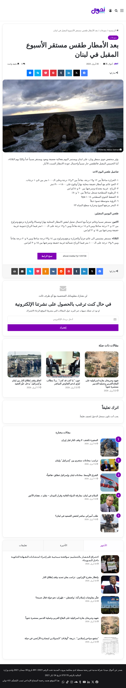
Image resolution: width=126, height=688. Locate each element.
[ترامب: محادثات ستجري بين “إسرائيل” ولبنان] (109, 465)
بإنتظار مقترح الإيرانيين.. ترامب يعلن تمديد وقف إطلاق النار (70, 578)
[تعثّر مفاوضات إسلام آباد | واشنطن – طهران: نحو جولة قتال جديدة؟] (109, 606)
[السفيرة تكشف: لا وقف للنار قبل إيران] (109, 448)
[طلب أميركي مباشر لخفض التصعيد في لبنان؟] (109, 523)
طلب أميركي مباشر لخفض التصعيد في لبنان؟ (76, 516)
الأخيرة (63, 545)
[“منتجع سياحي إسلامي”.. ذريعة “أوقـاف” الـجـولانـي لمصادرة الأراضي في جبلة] (109, 647)
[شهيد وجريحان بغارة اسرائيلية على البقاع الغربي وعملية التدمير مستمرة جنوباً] (101, 365)
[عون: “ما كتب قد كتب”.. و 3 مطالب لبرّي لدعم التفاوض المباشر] (63, 365)
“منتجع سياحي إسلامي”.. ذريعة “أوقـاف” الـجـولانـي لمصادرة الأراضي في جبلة (61, 639)
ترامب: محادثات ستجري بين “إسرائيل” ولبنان (76, 460)
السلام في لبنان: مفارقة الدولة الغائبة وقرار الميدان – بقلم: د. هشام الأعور (63, 495)
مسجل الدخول (98, 416)
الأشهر (103, 545)
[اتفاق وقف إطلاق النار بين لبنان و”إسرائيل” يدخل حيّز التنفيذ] (24, 365)
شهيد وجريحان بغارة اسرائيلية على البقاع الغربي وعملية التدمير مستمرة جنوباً (101, 383)
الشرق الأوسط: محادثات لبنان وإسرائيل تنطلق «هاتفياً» (72, 475)
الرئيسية (113, 30)
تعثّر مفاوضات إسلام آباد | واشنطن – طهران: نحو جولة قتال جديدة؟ (66, 598)
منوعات (103, 30)
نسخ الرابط (47, 256)
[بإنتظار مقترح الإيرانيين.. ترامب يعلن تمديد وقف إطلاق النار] (109, 585)
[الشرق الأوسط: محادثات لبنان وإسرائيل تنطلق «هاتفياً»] (109, 483)
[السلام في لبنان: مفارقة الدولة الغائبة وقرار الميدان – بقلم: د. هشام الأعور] (109, 503)
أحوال (110, 64)
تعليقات (23, 545)
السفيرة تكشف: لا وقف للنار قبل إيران (79, 440)
